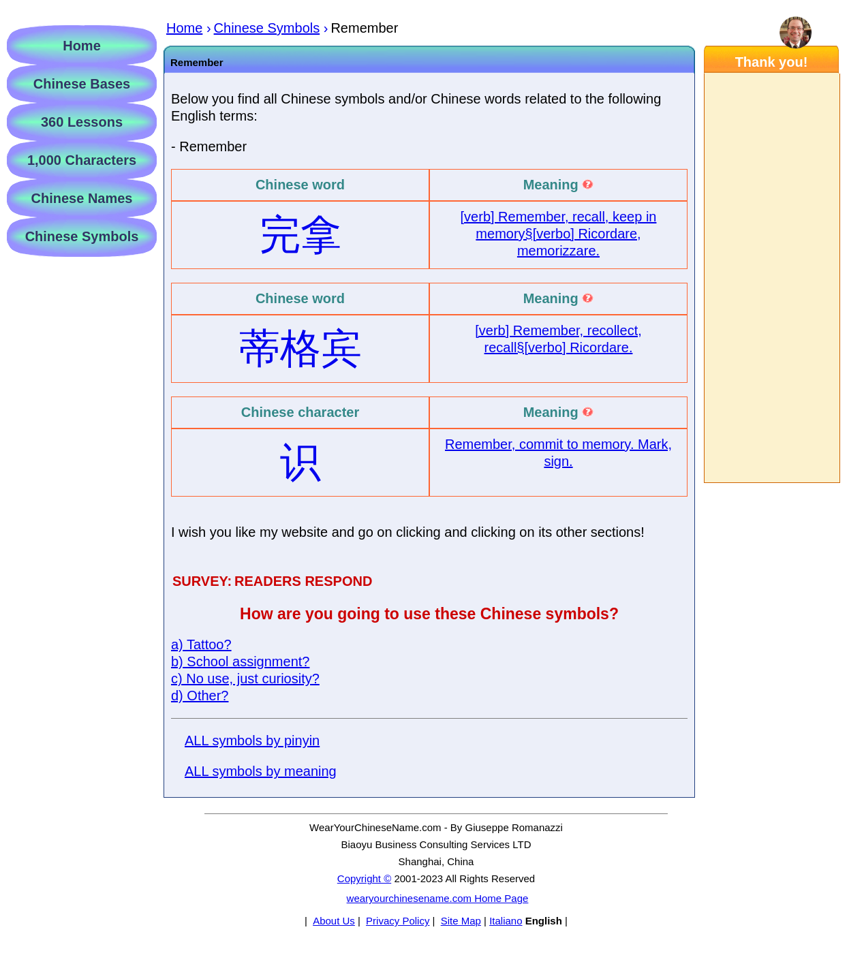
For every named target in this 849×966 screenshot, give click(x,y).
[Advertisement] (771, 278)
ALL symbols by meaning (261, 771)
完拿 (300, 235)
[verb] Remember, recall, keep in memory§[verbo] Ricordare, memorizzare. (559, 233)
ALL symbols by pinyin (252, 740)
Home (82, 45)
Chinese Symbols (82, 236)
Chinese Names (82, 198)
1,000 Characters (81, 160)
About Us (334, 920)
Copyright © (364, 878)
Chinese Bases (81, 83)
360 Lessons (82, 121)
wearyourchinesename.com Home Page (438, 898)
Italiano (505, 920)
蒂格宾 (300, 348)
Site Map (461, 920)
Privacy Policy (397, 920)
